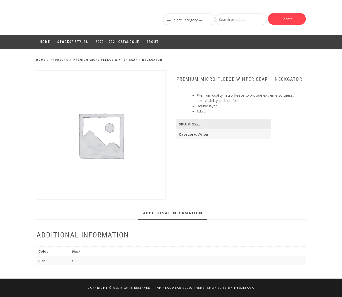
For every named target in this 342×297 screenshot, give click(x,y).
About (152, 42)
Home (45, 42)
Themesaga (244, 288)
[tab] (172, 213)
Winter (203, 134)
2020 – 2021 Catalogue (117, 42)
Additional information (172, 213)
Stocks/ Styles (72, 42)
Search (286, 19)
